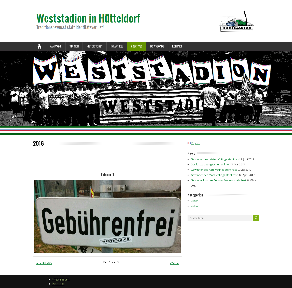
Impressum (61, 279)
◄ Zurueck (44, 263)
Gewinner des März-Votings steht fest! (214, 175)
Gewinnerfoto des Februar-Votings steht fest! (219, 180)
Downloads (157, 46)
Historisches (95, 46)
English (194, 143)
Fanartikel (117, 46)
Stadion (74, 46)
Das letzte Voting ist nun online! (210, 164)
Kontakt (177, 46)
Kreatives (136, 46)
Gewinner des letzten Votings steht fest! (215, 159)
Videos (195, 206)
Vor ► (174, 263)
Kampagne (55, 46)
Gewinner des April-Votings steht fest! (214, 170)
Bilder (194, 201)
